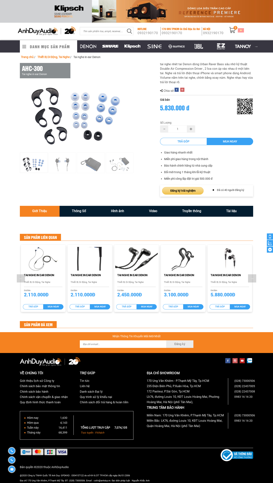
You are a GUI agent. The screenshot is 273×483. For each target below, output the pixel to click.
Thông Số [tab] (79, 211)
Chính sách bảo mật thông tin (40, 386)
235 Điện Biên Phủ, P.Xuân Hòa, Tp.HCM (174, 386)
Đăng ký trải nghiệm (182, 190)
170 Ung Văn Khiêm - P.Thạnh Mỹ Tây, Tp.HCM (178, 381)
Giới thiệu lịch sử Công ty (37, 381)
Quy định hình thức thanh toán (40, 402)
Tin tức (84, 381)
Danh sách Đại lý (91, 391)
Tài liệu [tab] (231, 211)
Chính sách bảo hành (34, 391)
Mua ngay (230, 141)
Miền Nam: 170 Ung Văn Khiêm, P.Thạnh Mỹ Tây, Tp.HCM (185, 415)
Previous (74, 46)
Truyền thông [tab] (191, 211)
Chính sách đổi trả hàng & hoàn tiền (104, 402)
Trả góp (183, 141)
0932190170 (148, 33)
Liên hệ (85, 386)
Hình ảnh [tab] (117, 211)
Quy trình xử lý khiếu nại (96, 397)
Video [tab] (153, 211)
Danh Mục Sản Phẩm (50, 46)
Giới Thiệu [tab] (39, 211)
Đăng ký (179, 344)
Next (256, 46)
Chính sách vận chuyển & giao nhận (44, 397)
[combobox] (103, 31)
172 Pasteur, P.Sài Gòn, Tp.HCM (168, 391)
